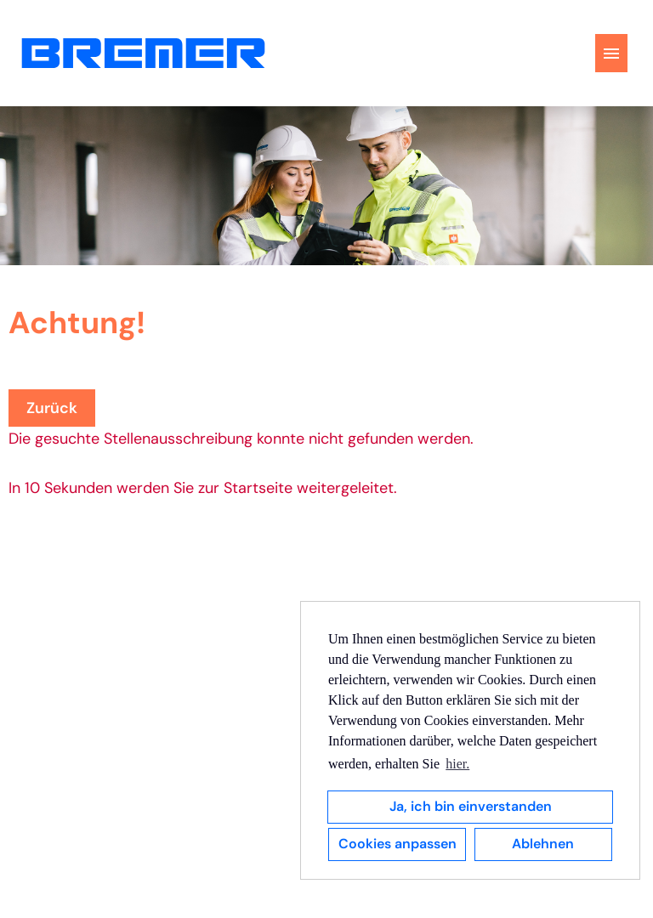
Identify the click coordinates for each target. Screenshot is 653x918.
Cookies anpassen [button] (397, 844)
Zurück (51, 408)
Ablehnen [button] (543, 844)
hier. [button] (457, 763)
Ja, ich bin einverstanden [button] (470, 806)
